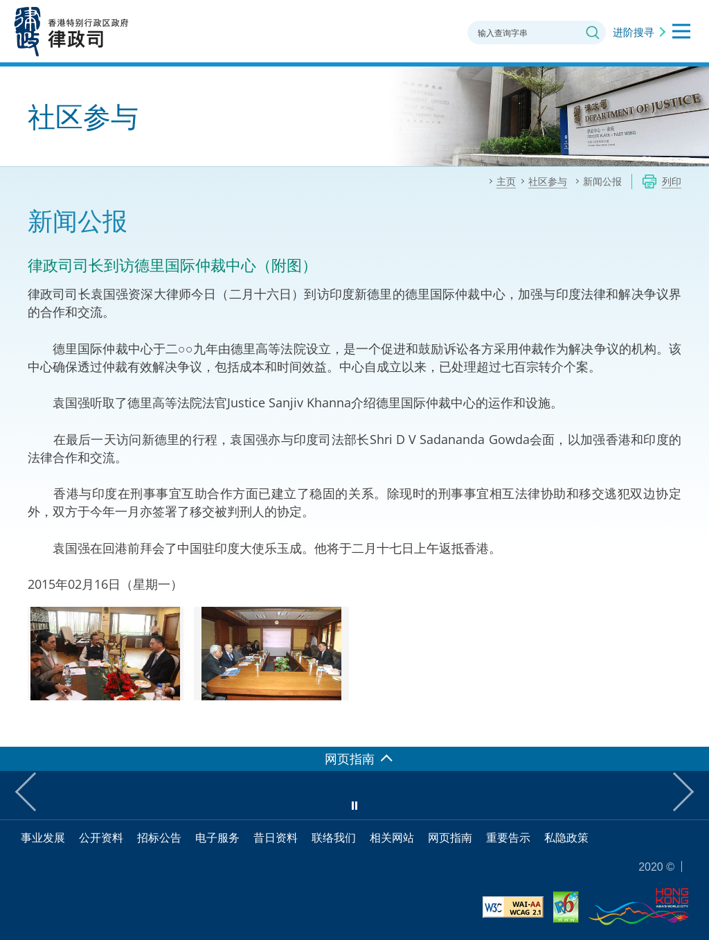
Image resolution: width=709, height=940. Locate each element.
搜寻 (593, 33)
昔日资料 (275, 837)
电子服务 (217, 837)
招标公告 (159, 837)
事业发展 (43, 837)
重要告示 (508, 837)
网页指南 (450, 837)
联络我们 (334, 837)
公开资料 (101, 837)
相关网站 (392, 837)
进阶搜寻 (633, 32)
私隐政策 (566, 837)
